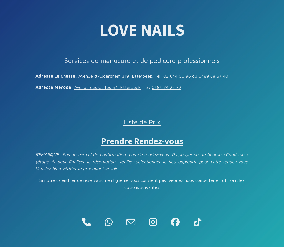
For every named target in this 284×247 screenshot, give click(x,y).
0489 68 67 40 (213, 75)
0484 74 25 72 (166, 87)
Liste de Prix (142, 122)
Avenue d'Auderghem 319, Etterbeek (115, 75)
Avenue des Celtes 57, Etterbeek (107, 87)
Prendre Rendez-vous (142, 141)
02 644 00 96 (177, 75)
